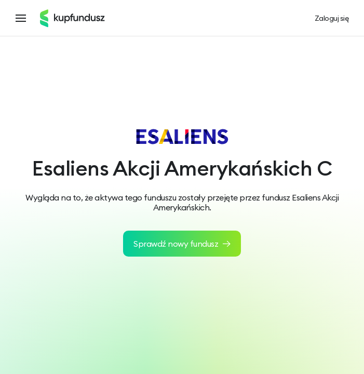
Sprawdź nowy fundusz (182, 243)
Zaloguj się (332, 18)
